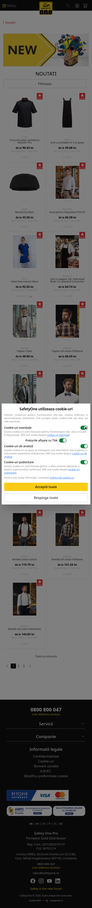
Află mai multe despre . (45, 435)
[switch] (84, 428)
